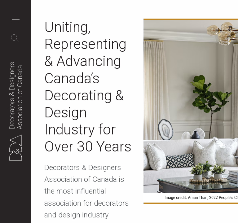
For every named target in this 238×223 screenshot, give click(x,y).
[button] (17, 23)
